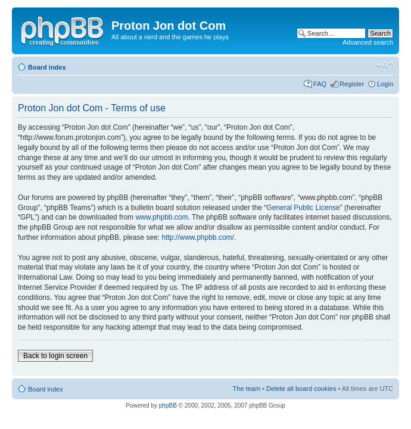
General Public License (303, 207)
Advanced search (367, 42)
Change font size (384, 65)
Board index (47, 67)
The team (246, 388)
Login (385, 83)
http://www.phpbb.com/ (197, 237)
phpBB (168, 405)
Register (352, 83)
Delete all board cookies (301, 388)
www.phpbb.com (161, 217)
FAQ (319, 83)
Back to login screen (55, 356)
